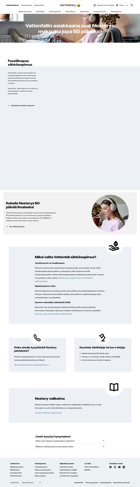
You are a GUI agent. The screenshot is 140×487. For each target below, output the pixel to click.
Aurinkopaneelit (55, 11)
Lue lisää (87, 463)
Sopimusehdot (40, 476)
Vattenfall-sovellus (66, 467)
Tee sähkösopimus (17, 226)
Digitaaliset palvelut (67, 463)
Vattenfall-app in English (68, 470)
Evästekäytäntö (105, 482)
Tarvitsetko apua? (41, 467)
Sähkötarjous (15, 470)
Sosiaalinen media (116, 463)
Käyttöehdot (78, 482)
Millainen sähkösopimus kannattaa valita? (55, 446)
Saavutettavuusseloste (121, 482)
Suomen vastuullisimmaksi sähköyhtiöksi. (54, 314)
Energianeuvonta (100, 11)
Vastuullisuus (70, 11)
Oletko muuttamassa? (43, 470)
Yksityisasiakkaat (12, 5)
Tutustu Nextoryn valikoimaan (48, 413)
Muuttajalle (40, 11)
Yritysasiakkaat (26, 5)
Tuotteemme (15, 463)
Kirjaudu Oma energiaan (68, 473)
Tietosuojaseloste (91, 482)
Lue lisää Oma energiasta (69, 476)
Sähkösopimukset (25, 11)
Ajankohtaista (39, 5)
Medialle (87, 470)
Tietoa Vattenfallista (91, 467)
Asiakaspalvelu (116, 11)
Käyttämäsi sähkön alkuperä (23, 105)
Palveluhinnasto (16, 476)
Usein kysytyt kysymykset (44, 473)
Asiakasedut (84, 11)
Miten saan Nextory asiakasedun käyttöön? (55, 441)
